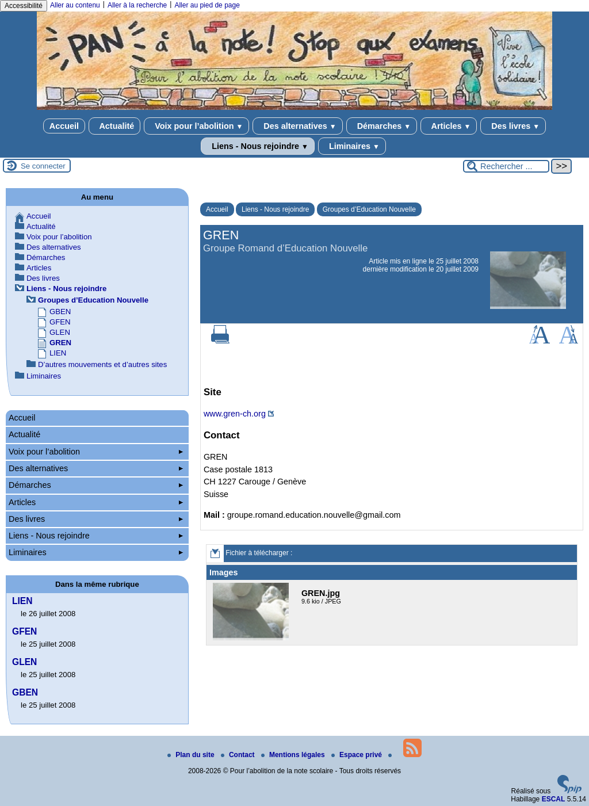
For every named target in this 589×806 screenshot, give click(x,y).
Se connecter (43, 166)
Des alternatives (297, 126)
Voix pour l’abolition (196, 126)
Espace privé (357, 755)
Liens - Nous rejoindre (257, 146)
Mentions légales (294, 755)
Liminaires (352, 146)
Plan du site (191, 755)
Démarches (382, 126)
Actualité (114, 126)
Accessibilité (24, 6)
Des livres (513, 126)
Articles (449, 126)
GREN (60, 342)
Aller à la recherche (137, 5)
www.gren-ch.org (235, 413)
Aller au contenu (75, 5)
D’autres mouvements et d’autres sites (102, 364)
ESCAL (553, 799)
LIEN (57, 353)
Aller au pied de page (206, 5)
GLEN (59, 332)
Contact (239, 755)
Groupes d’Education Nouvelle (369, 209)
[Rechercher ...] (506, 166)
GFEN (60, 322)
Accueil (64, 126)
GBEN (60, 311)
